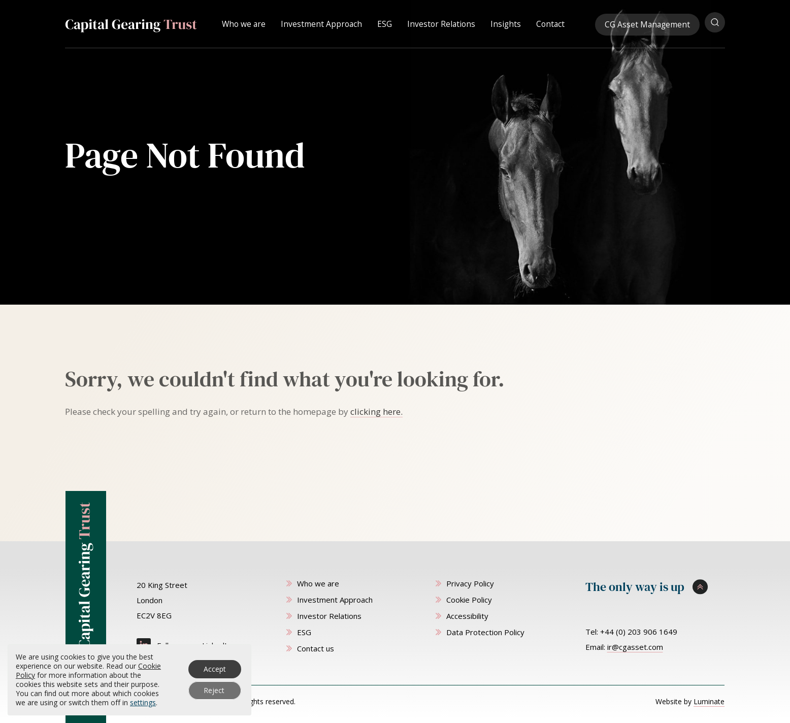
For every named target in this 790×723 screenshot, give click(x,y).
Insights (505, 22)
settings (143, 702)
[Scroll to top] (655, 587)
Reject (214, 690)
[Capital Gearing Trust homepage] (131, 23)
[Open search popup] (715, 22)
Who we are (244, 22)
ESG (384, 22)
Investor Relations (441, 22)
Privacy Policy (470, 583)
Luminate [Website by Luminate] (709, 701)
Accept (215, 669)
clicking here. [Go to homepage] (376, 411)
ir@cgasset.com (635, 647)
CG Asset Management (647, 22)
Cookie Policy (469, 600)
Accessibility (467, 616)
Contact (550, 22)
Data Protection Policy (485, 632)
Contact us (315, 648)
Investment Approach (321, 22)
